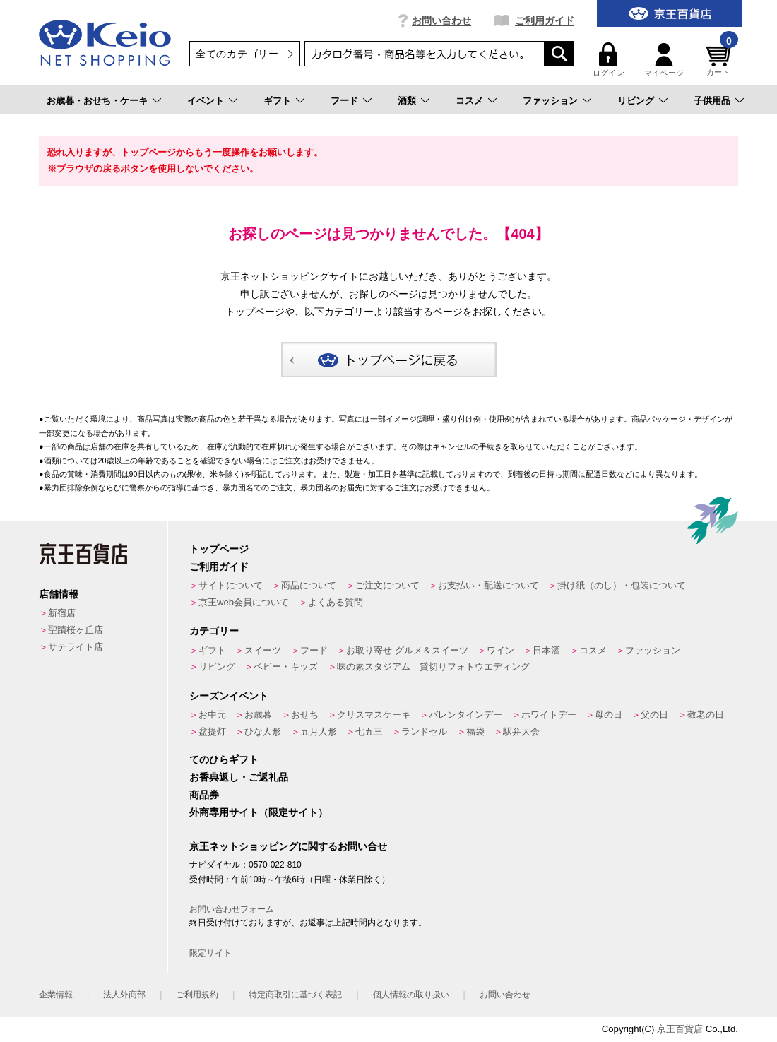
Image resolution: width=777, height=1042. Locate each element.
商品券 (204, 794)
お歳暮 (258, 714)
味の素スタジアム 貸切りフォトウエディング (433, 666)
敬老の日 (705, 714)
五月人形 (318, 731)
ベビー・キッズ (286, 666)
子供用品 (712, 100)
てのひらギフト (224, 759)
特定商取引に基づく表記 (295, 995)
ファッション (550, 100)
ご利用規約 (197, 995)
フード (344, 100)
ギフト (277, 100)
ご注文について (387, 585)
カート (720, 59)
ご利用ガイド (544, 20)
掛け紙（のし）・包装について (621, 585)
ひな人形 (262, 731)
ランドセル (424, 731)
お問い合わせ (441, 20)
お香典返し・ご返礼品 (238, 777)
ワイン (500, 650)
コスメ (469, 100)
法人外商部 (124, 995)
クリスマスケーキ (373, 714)
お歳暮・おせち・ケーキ (97, 100)
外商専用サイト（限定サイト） (258, 812)
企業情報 (56, 995)
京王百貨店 (680, 1029)
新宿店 (62, 613)
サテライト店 (75, 646)
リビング (635, 100)
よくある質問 (335, 602)
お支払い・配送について (488, 585)
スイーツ (262, 650)
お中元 (212, 714)
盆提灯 (212, 731)
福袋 (475, 731)
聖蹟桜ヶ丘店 (75, 629)
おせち (305, 714)
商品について (308, 585)
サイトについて (230, 585)
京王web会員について (243, 602)
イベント (205, 100)
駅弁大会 (521, 731)
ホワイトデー (548, 714)
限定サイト (210, 953)
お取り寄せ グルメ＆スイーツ (407, 650)
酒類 (407, 100)
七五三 (369, 731)
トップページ (219, 549)
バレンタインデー (465, 714)
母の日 (608, 714)
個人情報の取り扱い (411, 995)
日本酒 (546, 650)
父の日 (654, 714)
